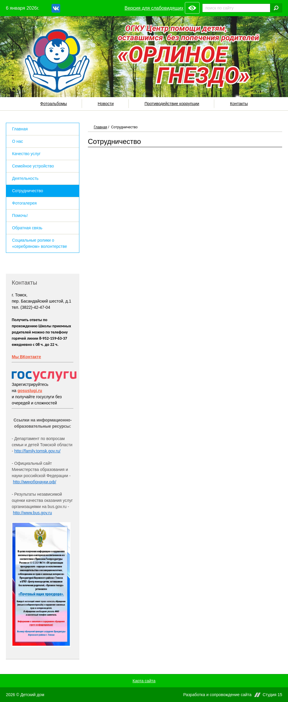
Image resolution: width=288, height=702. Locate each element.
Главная (100, 127)
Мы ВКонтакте (26, 356)
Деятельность (25, 178)
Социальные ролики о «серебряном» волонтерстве (39, 243)
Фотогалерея (24, 203)
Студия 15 (272, 695)
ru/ (58, 451)
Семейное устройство (33, 166)
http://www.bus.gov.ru (32, 512)
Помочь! (20, 215)
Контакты (239, 103)
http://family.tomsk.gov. (35, 451)
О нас (17, 141)
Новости (106, 103)
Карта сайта (144, 680)
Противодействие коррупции (172, 103)
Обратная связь (27, 227)
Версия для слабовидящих (154, 8)
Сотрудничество (27, 190)
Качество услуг (26, 153)
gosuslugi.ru (29, 390)
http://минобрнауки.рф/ (34, 481)
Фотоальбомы (53, 103)
